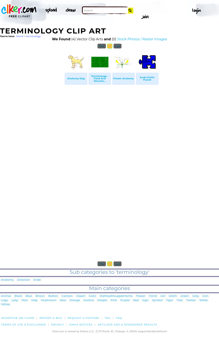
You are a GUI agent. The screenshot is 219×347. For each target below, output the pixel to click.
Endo (37, 280)
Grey (195, 296)
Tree (180, 300)
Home (20, 36)
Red (136, 300)
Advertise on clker (17, 317)
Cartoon (67, 296)
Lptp (15, 300)
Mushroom (48, 300)
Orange (75, 300)
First (101, 46)
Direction (23, 280)
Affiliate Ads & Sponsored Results (127, 324)
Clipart (80, 296)
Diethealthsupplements (116, 296)
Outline (89, 300)
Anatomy (7, 280)
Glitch (173, 296)
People (102, 300)
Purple (125, 300)
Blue (29, 296)
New (63, 300)
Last (117, 46)
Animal (6, 296)
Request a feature (83, 317)
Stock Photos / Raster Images (142, 39)
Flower (140, 296)
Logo (4, 300)
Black (18, 296)
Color (92, 296)
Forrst (153, 296)
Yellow (5, 304)
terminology (33, 36)
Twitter (191, 300)
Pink (114, 300)
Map (34, 300)
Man (25, 300)
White (203, 300)
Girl (163, 296)
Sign (145, 300)
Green (185, 296)
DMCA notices (81, 324)
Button (53, 296)
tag (107, 317)
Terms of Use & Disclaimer (23, 324)
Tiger (169, 300)
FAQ (119, 317)
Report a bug (51, 317)
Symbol (157, 300)
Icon (206, 296)
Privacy (57, 324)
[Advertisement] (32, 115)
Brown (40, 296)
